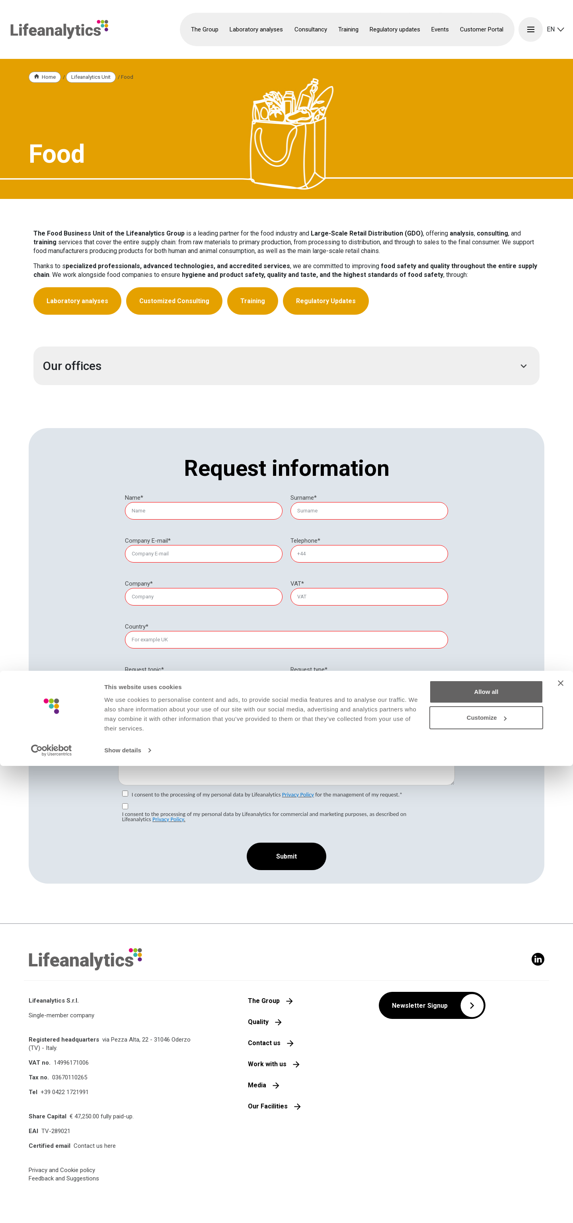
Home (49, 77)
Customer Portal (481, 29)
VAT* (297, 583)
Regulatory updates (395, 29)
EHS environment (155, 679)
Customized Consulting (174, 301)
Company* (139, 583)
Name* (134, 497)
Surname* (303, 497)
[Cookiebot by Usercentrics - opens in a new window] (51, 1207)
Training (252, 301)
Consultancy (314, 688)
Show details (122, 1207)
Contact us (264, 1043)
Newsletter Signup (420, 1005)
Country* (136, 626)
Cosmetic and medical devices (173, 707)
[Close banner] (560, 1140)
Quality (258, 1022)
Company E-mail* (148, 540)
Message (130, 734)
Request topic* (144, 669)
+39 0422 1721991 (65, 1092)
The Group (264, 1001)
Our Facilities (268, 1106)
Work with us (267, 1064)
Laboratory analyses (77, 301)
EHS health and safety (162, 688)
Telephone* (305, 540)
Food (139, 717)
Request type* (308, 669)
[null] (308, 670)
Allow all (486, 1148)
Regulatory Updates (326, 301)
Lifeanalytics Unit (91, 77)
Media (257, 1085)
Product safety (152, 698)
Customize (487, 1174)
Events (440, 29)
